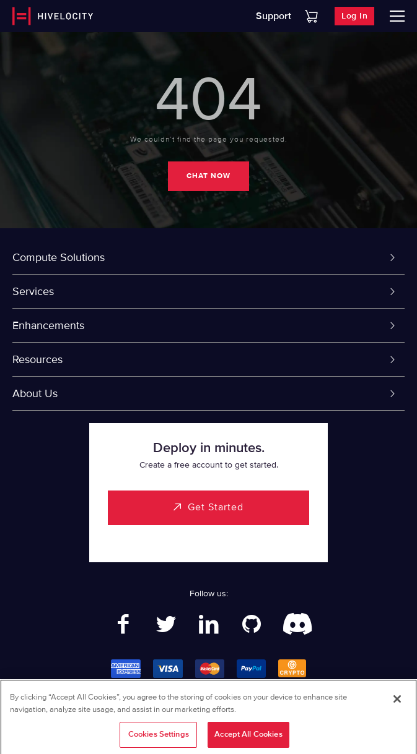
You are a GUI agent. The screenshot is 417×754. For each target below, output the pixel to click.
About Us (35, 393)
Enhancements (48, 325)
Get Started (216, 507)
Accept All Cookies (248, 738)
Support (273, 16)
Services (33, 291)
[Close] (397, 702)
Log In (354, 16)
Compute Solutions (58, 257)
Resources (37, 359)
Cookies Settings (158, 738)
